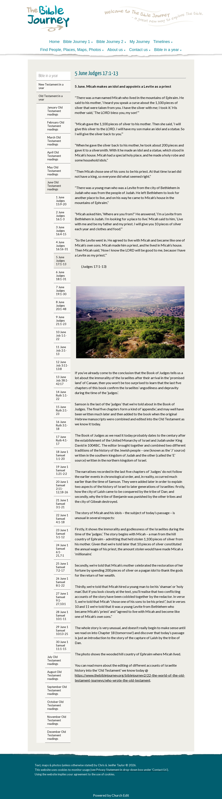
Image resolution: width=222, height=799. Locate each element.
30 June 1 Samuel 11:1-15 (62, 645)
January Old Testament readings (55, 111)
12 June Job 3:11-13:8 (62, 365)
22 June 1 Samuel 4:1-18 (62, 518)
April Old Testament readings (54, 156)
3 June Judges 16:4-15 (61, 230)
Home (54, 41)
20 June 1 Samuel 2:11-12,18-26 (62, 487)
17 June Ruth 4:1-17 (62, 440)
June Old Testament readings (54, 186)
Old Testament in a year (51, 97)
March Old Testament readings (54, 141)
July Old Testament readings (54, 660)
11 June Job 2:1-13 (61, 350)
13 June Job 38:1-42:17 (62, 380)
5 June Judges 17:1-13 (61, 260)
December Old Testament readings (56, 735)
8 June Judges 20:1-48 (61, 305)
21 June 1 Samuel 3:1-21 (62, 503)
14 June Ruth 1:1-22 (62, 395)
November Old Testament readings (56, 720)
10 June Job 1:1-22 (61, 335)
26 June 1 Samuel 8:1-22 (62, 582)
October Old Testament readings (55, 705)
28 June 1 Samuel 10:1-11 (62, 615)
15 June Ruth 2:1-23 (62, 410)
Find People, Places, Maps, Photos (70, 50)
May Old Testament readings (54, 171)
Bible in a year (166, 50)
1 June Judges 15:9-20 (61, 201)
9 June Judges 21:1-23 (61, 320)
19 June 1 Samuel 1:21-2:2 (62, 470)
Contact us (138, 50)
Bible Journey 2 (109, 41)
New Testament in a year (51, 86)
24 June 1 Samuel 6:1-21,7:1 (62, 550)
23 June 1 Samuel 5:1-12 (62, 533)
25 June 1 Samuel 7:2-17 (62, 567)
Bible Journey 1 (76, 41)
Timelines (161, 41)
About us (115, 50)
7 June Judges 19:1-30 (61, 290)
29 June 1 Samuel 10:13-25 (62, 630)
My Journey (140, 41)
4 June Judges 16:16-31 (62, 245)
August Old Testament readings (54, 675)
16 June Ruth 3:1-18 (62, 425)
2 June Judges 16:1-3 (60, 215)
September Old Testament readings (57, 690)
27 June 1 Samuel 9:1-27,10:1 (62, 599)
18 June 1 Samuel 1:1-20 (62, 455)
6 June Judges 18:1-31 (61, 275)
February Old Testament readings (55, 126)
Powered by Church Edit (111, 795)
